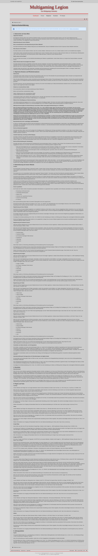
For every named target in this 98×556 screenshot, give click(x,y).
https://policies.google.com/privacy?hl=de (67, 280)
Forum (42, 15)
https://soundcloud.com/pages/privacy (60, 472)
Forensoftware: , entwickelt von (49, 553)
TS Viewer (62, 15)
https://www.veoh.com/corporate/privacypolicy (68, 493)
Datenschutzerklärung (15, 550)
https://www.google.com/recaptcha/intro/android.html (24, 454)
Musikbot (55, 15)
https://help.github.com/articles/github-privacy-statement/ (50, 342)
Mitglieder (48, 15)
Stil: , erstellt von (49, 554)
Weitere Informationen (74, 28)
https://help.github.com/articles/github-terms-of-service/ (24, 342)
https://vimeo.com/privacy (64, 421)
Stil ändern (72, 550)
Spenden (28, 550)
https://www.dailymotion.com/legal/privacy (70, 511)
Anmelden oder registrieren (16, 1)
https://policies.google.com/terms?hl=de (24, 280)
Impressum (23, 550)
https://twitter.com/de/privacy (19, 311)
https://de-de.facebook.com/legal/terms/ (37, 251)
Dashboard (35, 15)
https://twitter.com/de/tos (76, 310)
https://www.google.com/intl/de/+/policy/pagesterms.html (44, 280)
